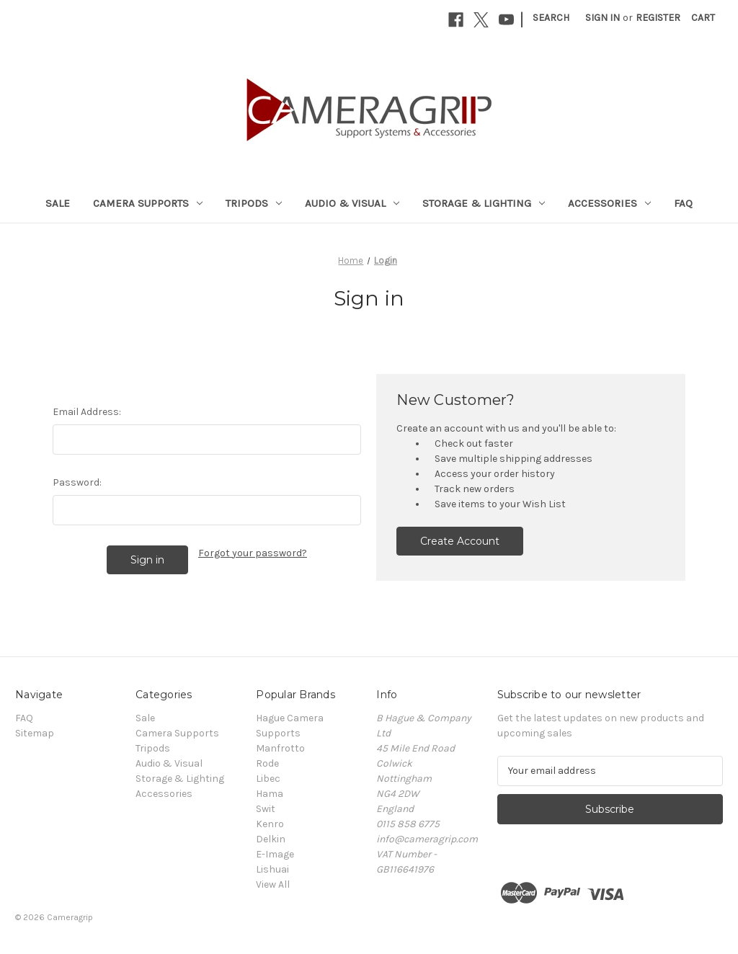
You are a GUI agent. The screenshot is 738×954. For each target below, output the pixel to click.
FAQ (683, 203)
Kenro (270, 824)
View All (273, 884)
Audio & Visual (352, 203)
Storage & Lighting (483, 203)
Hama (269, 794)
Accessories (609, 203)
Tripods (254, 203)
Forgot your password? (252, 553)
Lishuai (272, 869)
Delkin (270, 839)
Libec (268, 778)
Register (658, 18)
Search (551, 18)
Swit (265, 809)
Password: (77, 482)
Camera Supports (148, 203)
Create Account (459, 541)
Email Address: (87, 412)
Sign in (602, 18)
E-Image (275, 854)
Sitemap (34, 733)
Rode (267, 763)
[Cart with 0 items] (703, 17)
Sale (57, 203)
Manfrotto (280, 748)
